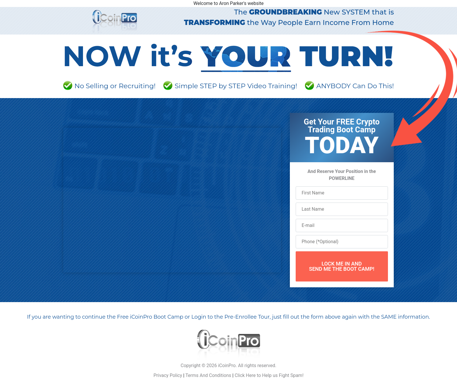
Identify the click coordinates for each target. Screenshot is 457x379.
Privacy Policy (167, 375)
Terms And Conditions (208, 375)
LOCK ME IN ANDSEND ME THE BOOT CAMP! (341, 266)
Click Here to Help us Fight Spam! (269, 375)
